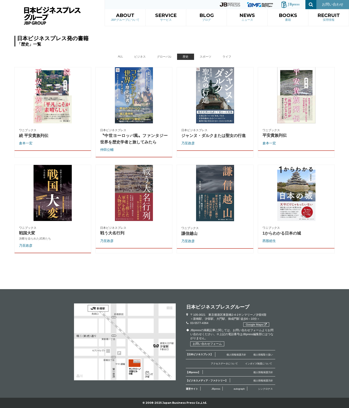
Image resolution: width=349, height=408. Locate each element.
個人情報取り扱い (263, 354)
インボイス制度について (258, 363)
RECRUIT (328, 17)
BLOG (206, 17)
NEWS (247, 17)
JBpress (215, 388)
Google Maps (256, 324)
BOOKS (288, 17)
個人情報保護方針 (236, 354)
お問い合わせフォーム (207, 343)
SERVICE (166, 17)
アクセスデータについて (224, 363)
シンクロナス (265, 388)
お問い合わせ (332, 4)
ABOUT (125, 17)
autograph (239, 388)
